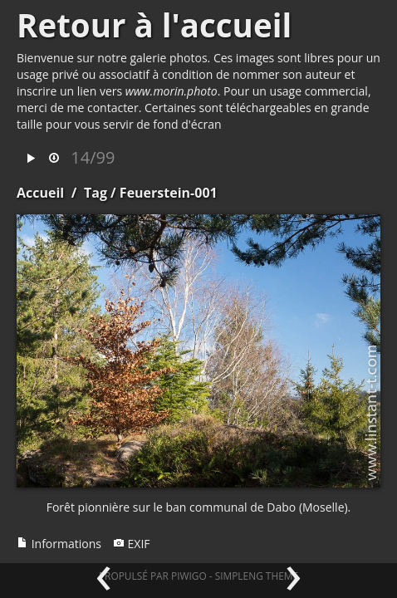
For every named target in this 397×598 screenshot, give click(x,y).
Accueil (40, 193)
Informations (59, 543)
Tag (95, 193)
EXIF (131, 543)
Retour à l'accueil (154, 25)
